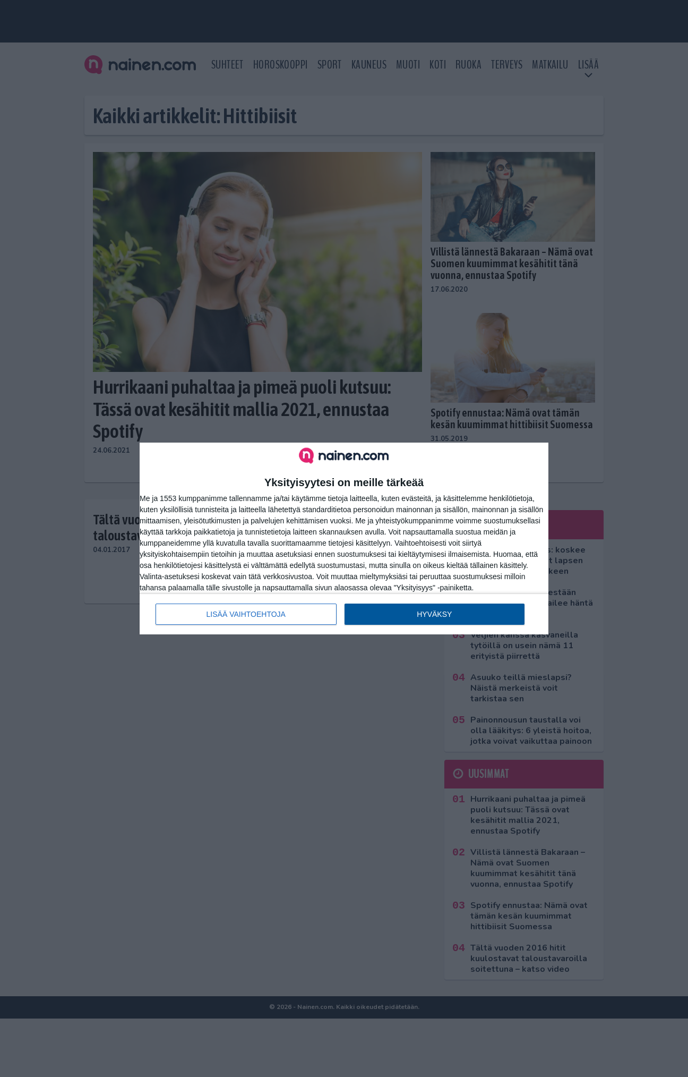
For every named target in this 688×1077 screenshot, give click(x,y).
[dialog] (344, 538)
